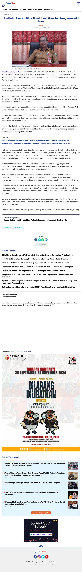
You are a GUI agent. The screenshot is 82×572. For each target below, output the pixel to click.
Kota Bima (48, 9)
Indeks (23, 9)
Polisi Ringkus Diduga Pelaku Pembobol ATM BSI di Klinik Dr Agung (32, 483)
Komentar (41, 244)
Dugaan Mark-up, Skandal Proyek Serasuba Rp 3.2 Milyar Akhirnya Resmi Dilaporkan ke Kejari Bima (35, 503)
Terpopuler (13, 9)
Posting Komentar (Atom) (21, 351)
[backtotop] (41, 547)
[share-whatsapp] (42, 239)
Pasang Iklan (36, 562)
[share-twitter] (39, 239)
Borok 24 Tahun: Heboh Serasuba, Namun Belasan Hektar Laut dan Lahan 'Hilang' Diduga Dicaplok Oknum (35, 464)
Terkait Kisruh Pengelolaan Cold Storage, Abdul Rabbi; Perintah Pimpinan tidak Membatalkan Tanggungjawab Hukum (35, 474)
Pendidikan (18, 227)
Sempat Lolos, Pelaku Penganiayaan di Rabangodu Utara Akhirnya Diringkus (32, 493)
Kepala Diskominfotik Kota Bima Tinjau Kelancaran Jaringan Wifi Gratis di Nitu (35, 220)
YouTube (48, 557)
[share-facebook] (35, 239)
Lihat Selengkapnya (41, 513)
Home (4, 9)
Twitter (44, 557)
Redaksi (28, 562)
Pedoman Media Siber (49, 562)
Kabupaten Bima (35, 9)
